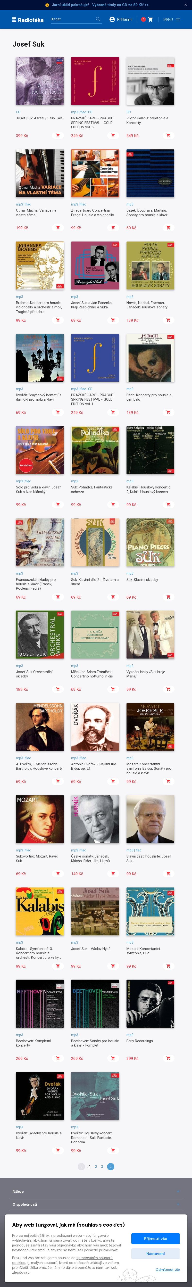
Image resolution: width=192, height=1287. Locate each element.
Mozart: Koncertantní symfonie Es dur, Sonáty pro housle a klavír (148, 768)
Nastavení (155, 1253)
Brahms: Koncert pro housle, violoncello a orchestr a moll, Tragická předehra (39, 307)
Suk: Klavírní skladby (142, 580)
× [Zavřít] (185, 5)
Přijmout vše (155, 1238)
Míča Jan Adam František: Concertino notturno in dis (92, 674)
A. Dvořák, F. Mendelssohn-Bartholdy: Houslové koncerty (39, 766)
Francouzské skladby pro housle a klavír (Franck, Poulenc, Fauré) (36, 584)
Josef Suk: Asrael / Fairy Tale (39, 118)
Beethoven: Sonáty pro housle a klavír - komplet (95, 1043)
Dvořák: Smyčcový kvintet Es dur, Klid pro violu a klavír (38, 397)
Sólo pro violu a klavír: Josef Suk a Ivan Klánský (38, 489)
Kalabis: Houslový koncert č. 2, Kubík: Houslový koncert (148, 489)
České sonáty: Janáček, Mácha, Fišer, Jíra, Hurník (90, 858)
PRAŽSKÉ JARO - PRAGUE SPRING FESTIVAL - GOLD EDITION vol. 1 (92, 399)
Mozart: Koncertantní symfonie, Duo (143, 951)
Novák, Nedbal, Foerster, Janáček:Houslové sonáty (146, 305)
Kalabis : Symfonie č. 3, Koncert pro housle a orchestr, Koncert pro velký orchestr (37, 955)
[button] (123, 19)
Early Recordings (139, 1041)
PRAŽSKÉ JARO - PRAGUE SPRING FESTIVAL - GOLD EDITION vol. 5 (92, 122)
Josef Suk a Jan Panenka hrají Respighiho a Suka (91, 305)
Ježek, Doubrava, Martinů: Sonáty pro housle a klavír (146, 212)
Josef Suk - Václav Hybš (90, 949)
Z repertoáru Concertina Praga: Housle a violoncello (92, 212)
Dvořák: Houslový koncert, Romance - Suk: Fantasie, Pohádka (91, 1137)
